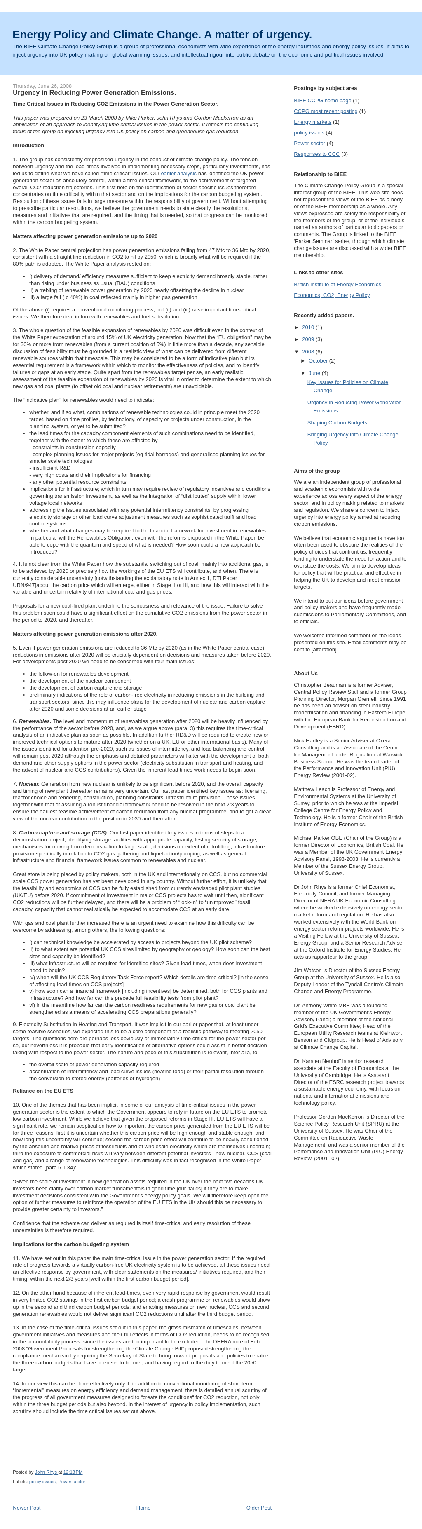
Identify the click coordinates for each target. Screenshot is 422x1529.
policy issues (42, 1481)
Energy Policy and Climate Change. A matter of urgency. (162, 34)
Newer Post (26, 1508)
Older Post (259, 1508)
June (315, 373)
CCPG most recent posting (326, 111)
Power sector (71, 1481)
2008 (309, 352)
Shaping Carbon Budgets (337, 422)
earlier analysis (179, 173)
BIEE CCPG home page (322, 100)
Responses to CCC (317, 154)
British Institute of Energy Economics (337, 284)
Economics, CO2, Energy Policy (332, 295)
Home (143, 1508)
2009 (309, 339)
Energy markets (312, 122)
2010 (309, 327)
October (319, 361)
